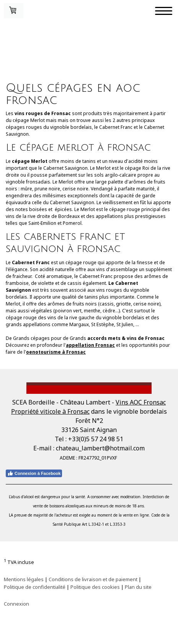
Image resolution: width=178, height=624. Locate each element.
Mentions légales (24, 579)
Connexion (16, 603)
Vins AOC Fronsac (141, 402)
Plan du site (138, 586)
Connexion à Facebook (33, 473)
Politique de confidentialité (34, 586)
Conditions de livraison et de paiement (93, 579)
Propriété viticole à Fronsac (50, 411)
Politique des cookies (95, 586)
